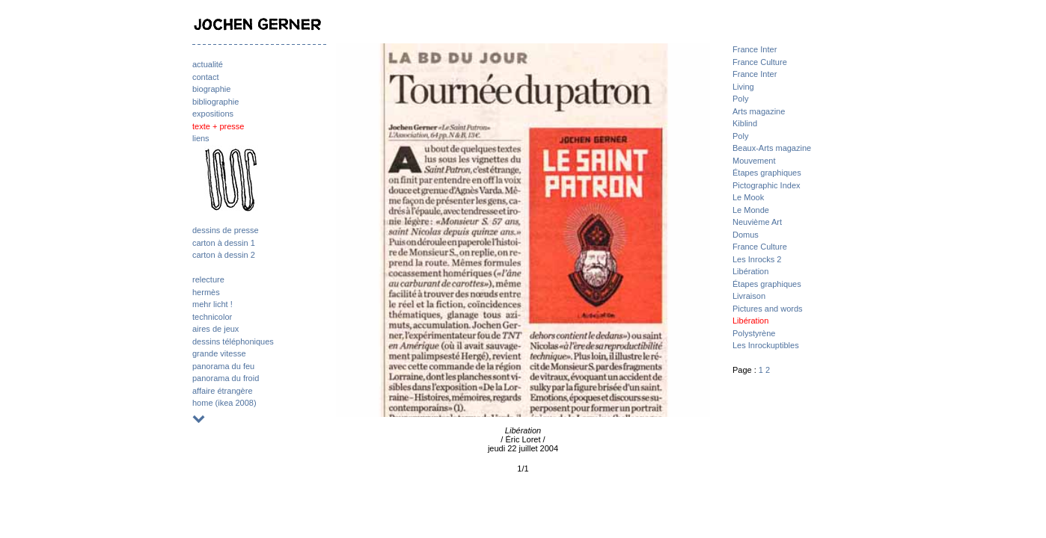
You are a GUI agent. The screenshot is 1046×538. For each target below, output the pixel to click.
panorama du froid (225, 378)
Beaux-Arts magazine (771, 147)
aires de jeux (215, 328)
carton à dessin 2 (223, 254)
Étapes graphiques (766, 172)
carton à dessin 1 (223, 242)
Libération (750, 271)
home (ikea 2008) (224, 402)
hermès (206, 292)
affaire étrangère (222, 390)
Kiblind (744, 123)
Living (743, 86)
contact (205, 76)
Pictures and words (767, 308)
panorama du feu (223, 366)
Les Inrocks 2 (756, 259)
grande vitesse (219, 353)
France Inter (754, 49)
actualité (207, 64)
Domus (745, 234)
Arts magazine (758, 111)
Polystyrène (753, 333)
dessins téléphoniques (233, 341)
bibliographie (215, 101)
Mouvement (753, 160)
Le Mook (748, 197)
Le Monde (750, 209)
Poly (740, 98)
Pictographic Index (766, 185)
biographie (211, 88)
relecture (208, 279)
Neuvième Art (757, 221)
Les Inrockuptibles (765, 345)
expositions (212, 113)
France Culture (759, 62)
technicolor (212, 316)
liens (200, 138)
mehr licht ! (212, 304)
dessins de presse (225, 230)
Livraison (748, 295)
